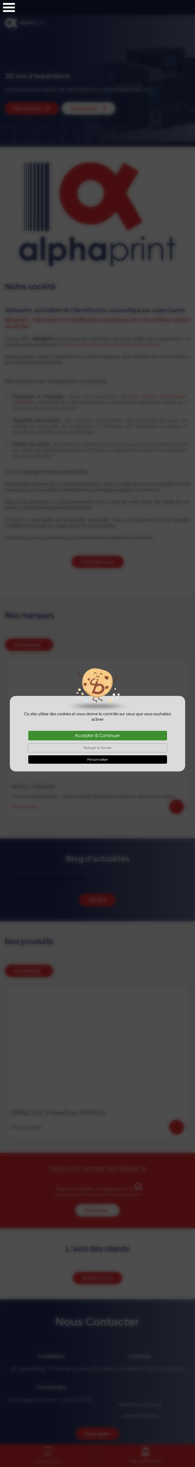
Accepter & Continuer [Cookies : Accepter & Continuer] (97, 735)
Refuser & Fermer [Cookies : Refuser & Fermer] (98, 747)
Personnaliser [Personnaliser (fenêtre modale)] (97, 759)
